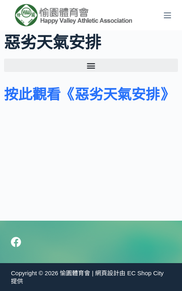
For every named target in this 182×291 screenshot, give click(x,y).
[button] (91, 65)
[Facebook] (16, 242)
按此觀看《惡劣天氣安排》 (89, 94)
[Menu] (167, 15)
